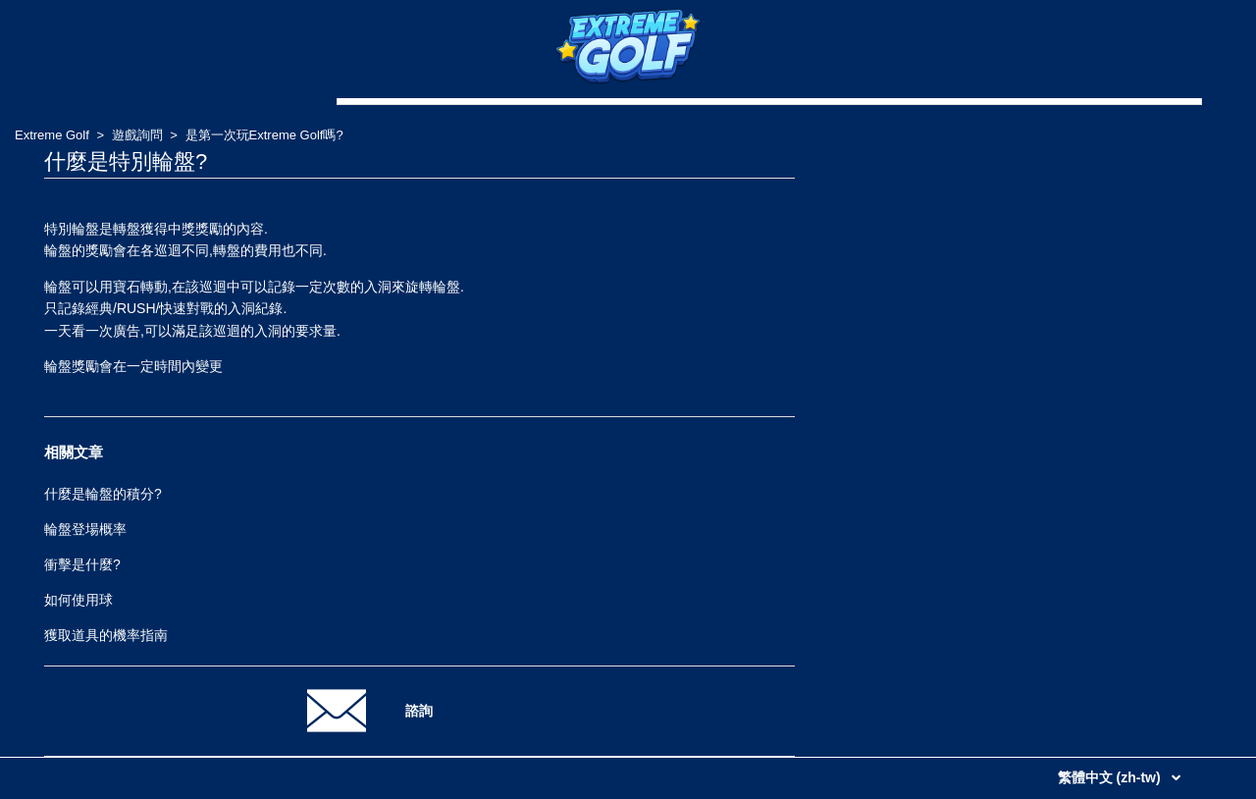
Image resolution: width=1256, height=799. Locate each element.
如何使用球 (78, 600)
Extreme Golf (52, 135)
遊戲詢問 (137, 135)
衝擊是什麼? (82, 564)
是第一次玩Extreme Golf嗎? (264, 135)
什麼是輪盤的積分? (103, 494)
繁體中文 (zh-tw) (1111, 777)
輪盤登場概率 (85, 529)
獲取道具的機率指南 (106, 635)
